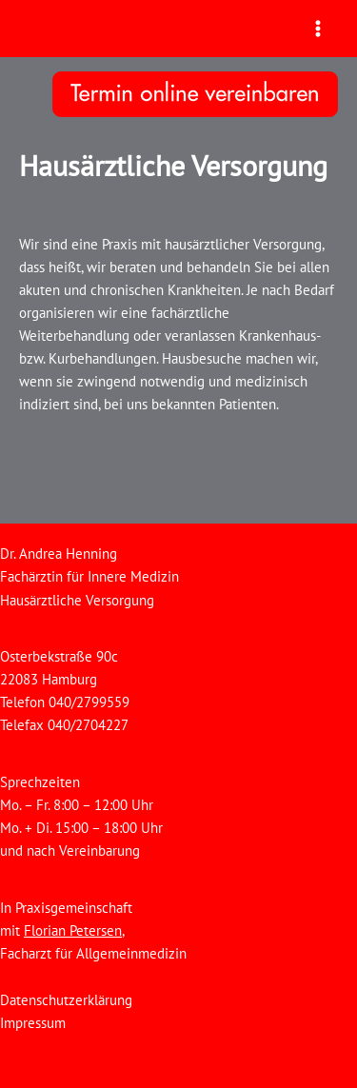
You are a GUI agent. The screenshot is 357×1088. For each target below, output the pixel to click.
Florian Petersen (73, 930)
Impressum (33, 1023)
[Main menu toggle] (318, 29)
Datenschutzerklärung (66, 1000)
